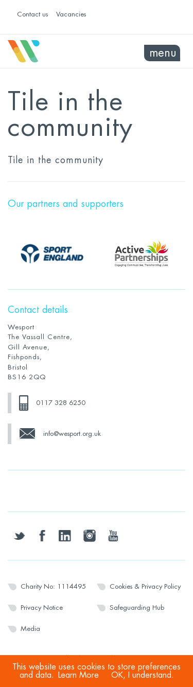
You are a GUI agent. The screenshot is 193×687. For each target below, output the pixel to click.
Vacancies (71, 14)
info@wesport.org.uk (72, 433)
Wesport (52, 51)
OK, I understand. (142, 675)
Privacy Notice (42, 607)
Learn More (78, 675)
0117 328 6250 (60, 402)
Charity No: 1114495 (53, 586)
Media (30, 628)
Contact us (32, 14)
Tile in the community (55, 160)
